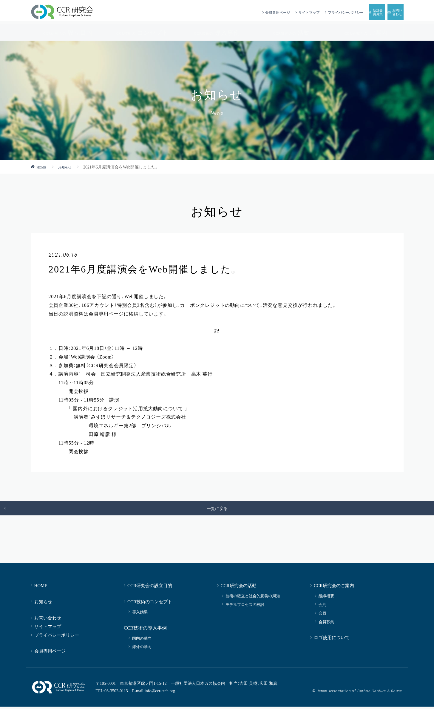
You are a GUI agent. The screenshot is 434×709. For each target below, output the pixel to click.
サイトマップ (250, 12)
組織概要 (326, 598)
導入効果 (140, 614)
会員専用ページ (219, 12)
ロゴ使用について (332, 639)
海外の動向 (142, 649)
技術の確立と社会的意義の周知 (253, 598)
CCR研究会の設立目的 (149, 587)
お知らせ (69, 167)
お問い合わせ (47, 620)
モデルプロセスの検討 (245, 607)
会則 (322, 607)
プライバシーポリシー (287, 12)
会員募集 (326, 624)
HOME (43, 167)
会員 (322, 615)
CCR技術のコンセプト (149, 604)
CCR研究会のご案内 (334, 587)
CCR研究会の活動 (239, 587)
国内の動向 (142, 640)
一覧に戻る (217, 509)
